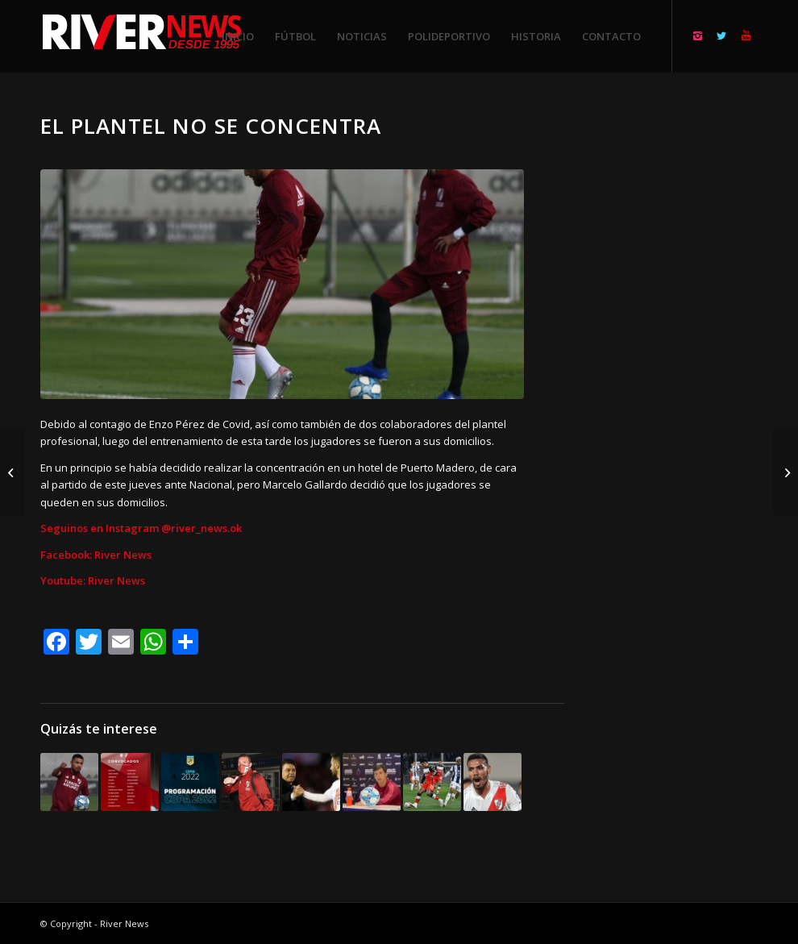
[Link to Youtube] (746, 35)
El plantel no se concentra (210, 125)
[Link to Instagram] (697, 35)
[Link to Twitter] (721, 35)
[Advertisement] (681, 355)
